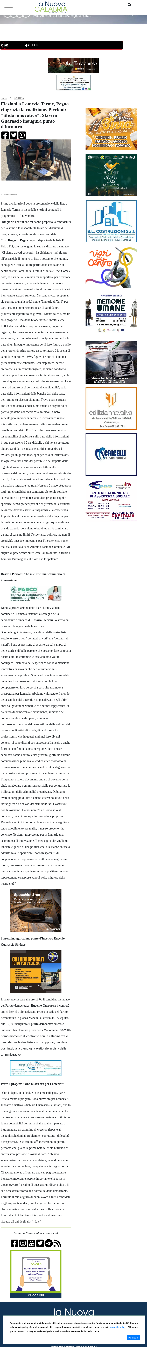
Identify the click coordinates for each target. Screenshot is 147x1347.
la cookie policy (118, 1327)
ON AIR (32, 45)
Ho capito (133, 1337)
